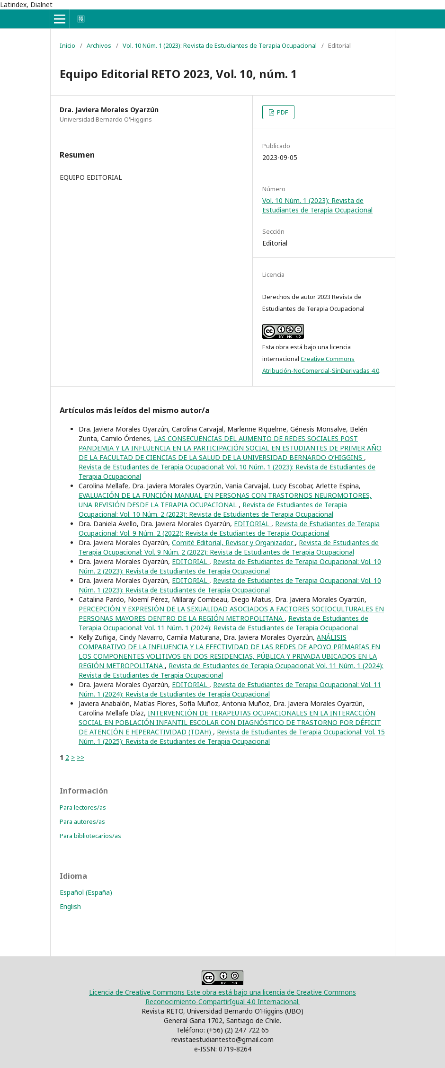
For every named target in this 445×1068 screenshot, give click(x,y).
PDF (282, 112)
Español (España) (86, 892)
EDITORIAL (252, 523)
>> (80, 757)
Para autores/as (82, 821)
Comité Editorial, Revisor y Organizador (233, 542)
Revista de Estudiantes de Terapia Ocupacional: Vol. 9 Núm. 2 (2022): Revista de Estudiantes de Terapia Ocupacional (229, 528)
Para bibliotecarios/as (90, 835)
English (70, 906)
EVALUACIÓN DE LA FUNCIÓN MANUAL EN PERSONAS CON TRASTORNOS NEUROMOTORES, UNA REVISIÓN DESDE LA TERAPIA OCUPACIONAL (225, 500)
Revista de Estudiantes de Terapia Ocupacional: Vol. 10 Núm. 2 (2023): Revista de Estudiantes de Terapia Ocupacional (213, 509)
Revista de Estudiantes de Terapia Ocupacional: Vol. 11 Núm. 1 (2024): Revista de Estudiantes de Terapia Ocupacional (223, 623)
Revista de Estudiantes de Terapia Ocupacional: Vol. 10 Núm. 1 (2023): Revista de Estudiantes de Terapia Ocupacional (230, 585)
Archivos (99, 45)
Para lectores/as (83, 807)
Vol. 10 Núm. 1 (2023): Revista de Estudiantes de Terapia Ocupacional (220, 45)
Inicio (67, 45)
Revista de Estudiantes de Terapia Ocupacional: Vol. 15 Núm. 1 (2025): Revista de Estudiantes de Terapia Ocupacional (232, 736)
